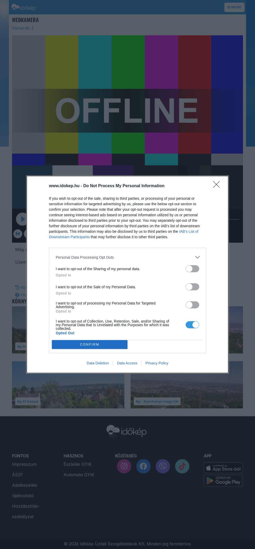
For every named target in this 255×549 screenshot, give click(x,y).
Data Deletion (98, 363)
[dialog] (127, 274)
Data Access (127, 363)
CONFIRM (89, 345)
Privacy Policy (157, 363)
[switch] (192, 268)
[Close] (218, 186)
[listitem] (127, 257)
